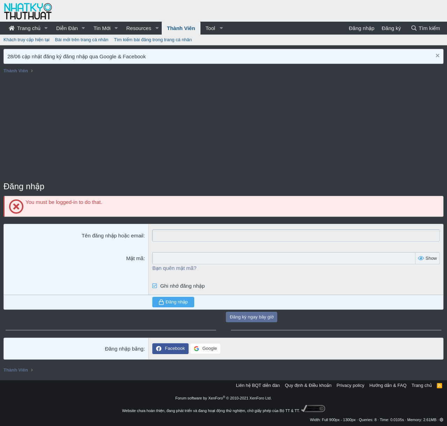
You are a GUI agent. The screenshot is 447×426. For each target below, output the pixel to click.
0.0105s (397, 420)
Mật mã (135, 258)
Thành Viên (181, 28)
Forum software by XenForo (223, 398)
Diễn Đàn (67, 28)
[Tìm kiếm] (425, 28)
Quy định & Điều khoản (308, 385)
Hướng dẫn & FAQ (387, 385)
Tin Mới (102, 28)
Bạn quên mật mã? (174, 268)
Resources (138, 28)
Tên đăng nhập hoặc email (113, 235)
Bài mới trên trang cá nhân (82, 39)
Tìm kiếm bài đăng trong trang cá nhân (153, 39)
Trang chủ (25, 28)
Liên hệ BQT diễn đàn (258, 385)
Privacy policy (350, 385)
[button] (46, 28)
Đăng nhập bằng (124, 349)
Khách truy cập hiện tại (26, 39)
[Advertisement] (223, 128)
